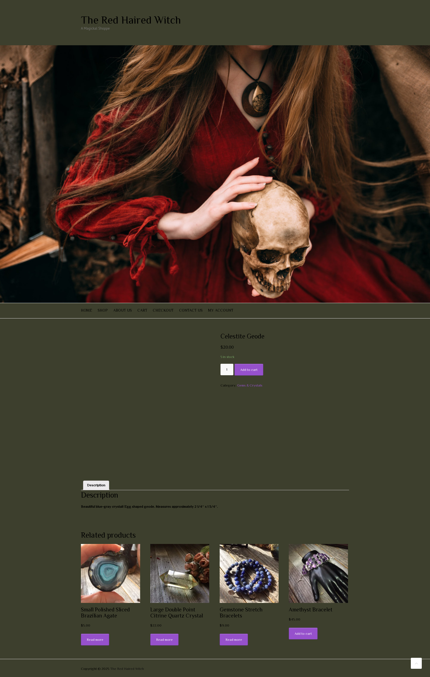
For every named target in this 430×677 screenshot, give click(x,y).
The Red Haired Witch (131, 20)
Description (96, 485)
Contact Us (191, 310)
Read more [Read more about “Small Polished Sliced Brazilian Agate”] (95, 639)
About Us (122, 310)
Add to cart (249, 370)
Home (86, 310)
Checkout (163, 310)
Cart (142, 310)
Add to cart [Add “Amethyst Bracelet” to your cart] (303, 633)
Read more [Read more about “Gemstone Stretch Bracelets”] (233, 639)
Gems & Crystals (249, 385)
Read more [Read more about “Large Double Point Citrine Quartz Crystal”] (164, 639)
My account (220, 310)
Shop (103, 310)
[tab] (96, 485)
